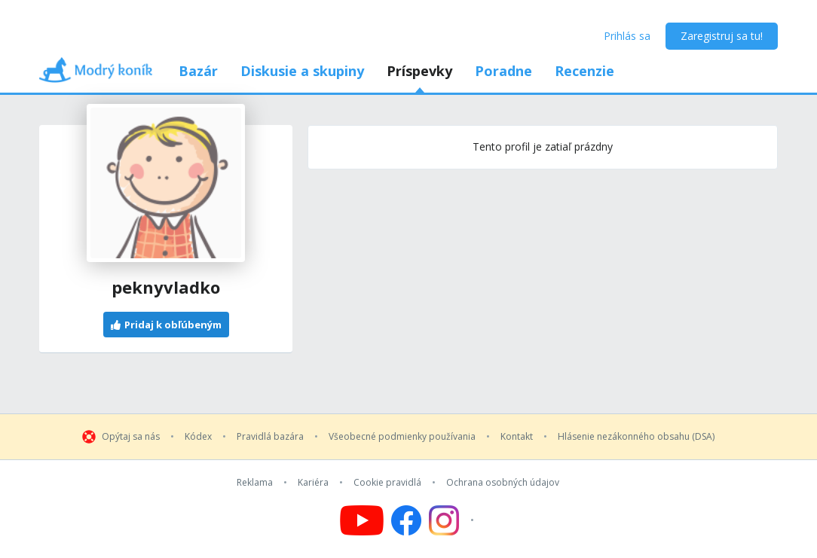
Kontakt (516, 437)
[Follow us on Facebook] (406, 520)
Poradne (503, 71)
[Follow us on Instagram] (453, 520)
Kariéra (313, 483)
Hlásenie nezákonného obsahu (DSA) (636, 437)
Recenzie (584, 71)
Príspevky (419, 71)
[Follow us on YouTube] (362, 520)
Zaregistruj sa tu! (722, 36)
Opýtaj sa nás (131, 437)
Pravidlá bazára (270, 437)
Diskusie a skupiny (302, 71)
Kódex (198, 437)
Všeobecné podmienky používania (402, 437)
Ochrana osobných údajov (502, 483)
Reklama (255, 483)
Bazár (198, 71)
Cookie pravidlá (387, 483)
